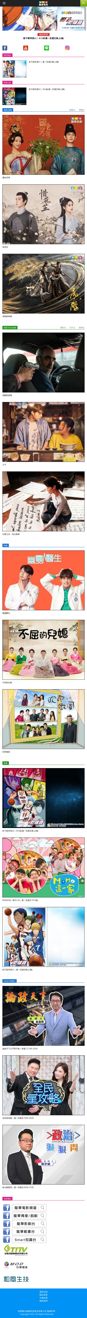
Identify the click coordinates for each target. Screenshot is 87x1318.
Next (81, 19)
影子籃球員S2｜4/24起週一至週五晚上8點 (43, 38)
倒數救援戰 (7, 395)
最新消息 (43, 1291)
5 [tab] (45, 29)
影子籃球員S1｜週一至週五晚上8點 (44, 62)
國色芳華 (6, 177)
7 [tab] (49, 29)
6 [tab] (47, 29)
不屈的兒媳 (7, 682)
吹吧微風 (6, 751)
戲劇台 (72, 110)
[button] (83, 3)
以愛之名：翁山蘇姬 (11, 534)
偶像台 (82, 110)
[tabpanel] (43, 19)
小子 (4, 464)
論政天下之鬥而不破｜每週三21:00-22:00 (19, 1048)
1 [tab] (35, 29)
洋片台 (72, 327)
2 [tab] (37, 29)
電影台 (63, 327)
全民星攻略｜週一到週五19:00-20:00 (18, 1118)
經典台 (82, 327)
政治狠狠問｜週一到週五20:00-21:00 (18, 1187)
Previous (6, 19)
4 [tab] (42, 29)
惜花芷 (5, 247)
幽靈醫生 (6, 613)
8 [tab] (52, 29)
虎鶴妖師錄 (7, 316)
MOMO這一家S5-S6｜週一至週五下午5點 (20, 900)
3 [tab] (40, 29)
